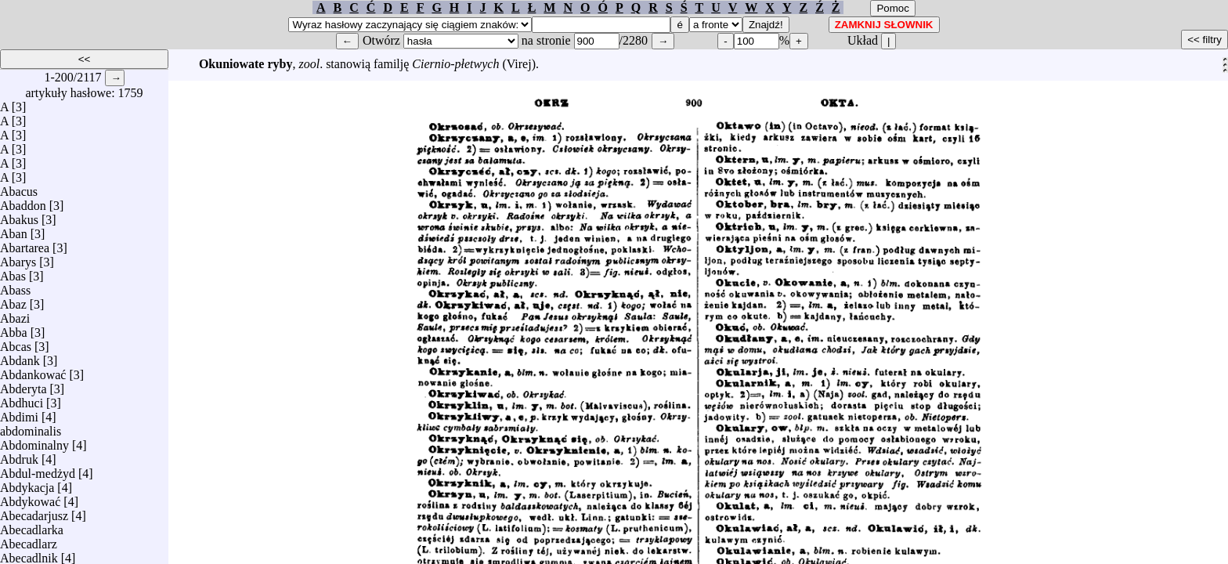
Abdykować (30, 497)
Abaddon (23, 201)
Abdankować (33, 371)
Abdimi (19, 413)
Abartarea (24, 244)
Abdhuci (21, 399)
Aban (13, 230)
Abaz (13, 300)
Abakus (19, 215)
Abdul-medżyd (37, 469)
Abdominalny (34, 441)
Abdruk (19, 455)
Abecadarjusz (34, 512)
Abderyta (23, 385)
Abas (13, 272)
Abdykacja (27, 483)
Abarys (18, 258)
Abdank (20, 356)
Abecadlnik (29, 554)
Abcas (15, 342)
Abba (13, 328)
